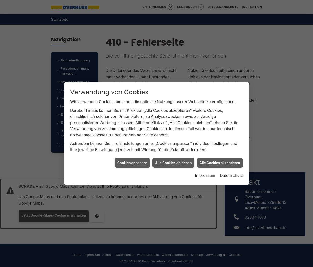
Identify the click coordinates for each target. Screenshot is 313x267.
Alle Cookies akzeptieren (220, 162)
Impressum (205, 175)
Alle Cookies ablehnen (173, 162)
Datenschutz (231, 175)
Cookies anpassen (132, 162)
